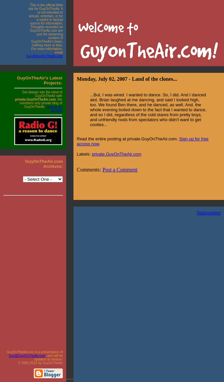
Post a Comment (120, 169)
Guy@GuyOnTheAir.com (44, 56)
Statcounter (209, 212)
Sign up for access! (54, 108)
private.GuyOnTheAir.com (117, 154)
